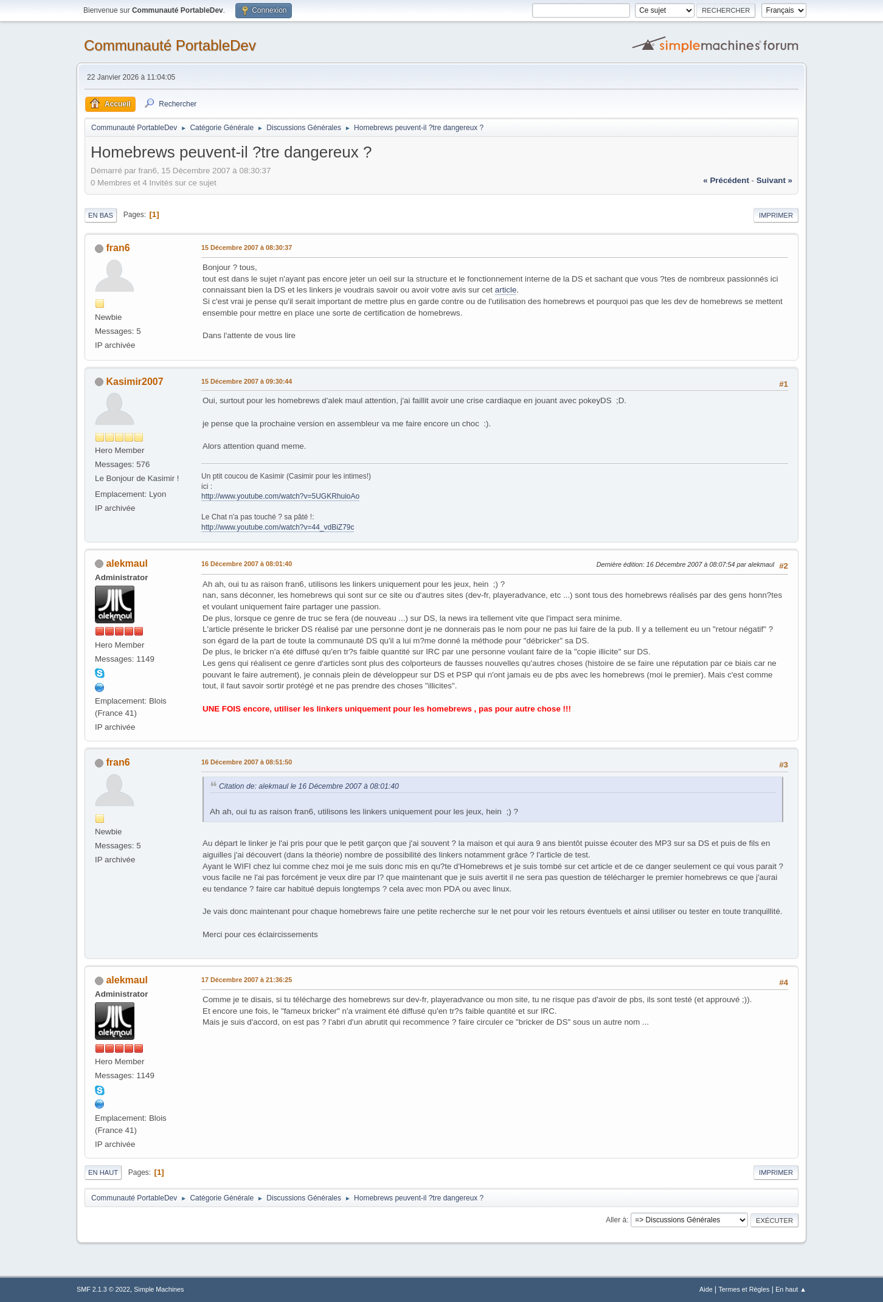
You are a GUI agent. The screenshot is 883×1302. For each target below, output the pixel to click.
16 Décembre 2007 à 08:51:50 (246, 762)
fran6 (118, 248)
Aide (706, 1289)
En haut (103, 1172)
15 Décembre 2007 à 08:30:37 (246, 247)
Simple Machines (159, 1289)
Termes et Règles (743, 1289)
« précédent (726, 180)
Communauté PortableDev (170, 45)
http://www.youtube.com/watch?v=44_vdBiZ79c (277, 527)
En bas (100, 215)
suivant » (774, 180)
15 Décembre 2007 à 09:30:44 (246, 381)
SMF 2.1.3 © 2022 (103, 1289)
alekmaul (126, 563)
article (506, 289)
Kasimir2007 (134, 381)
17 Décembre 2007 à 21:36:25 (246, 979)
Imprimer (776, 215)
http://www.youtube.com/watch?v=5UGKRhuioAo (280, 496)
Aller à (616, 1220)
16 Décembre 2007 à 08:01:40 (246, 563)
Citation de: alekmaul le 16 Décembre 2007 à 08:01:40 (309, 786)
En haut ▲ (790, 1289)
